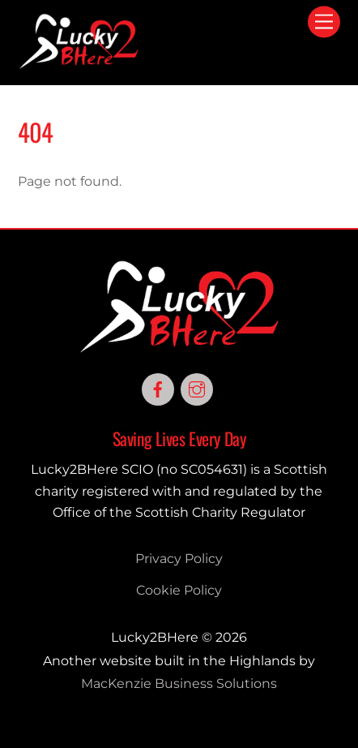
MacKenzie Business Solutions (179, 683)
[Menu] (324, 22)
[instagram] (197, 388)
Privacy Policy (179, 558)
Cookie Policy (179, 590)
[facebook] (158, 388)
